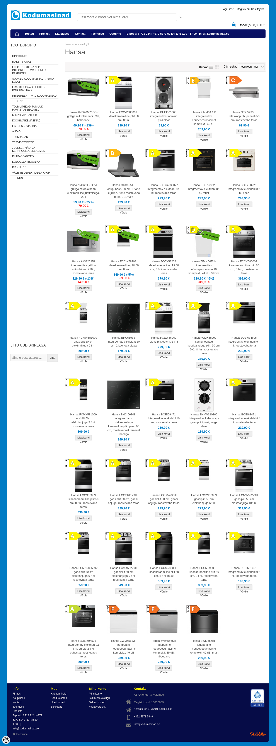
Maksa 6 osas (21, 61)
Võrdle (83, 139)
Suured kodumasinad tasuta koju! (33, 80)
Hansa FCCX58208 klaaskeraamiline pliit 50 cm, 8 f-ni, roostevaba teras (164, 267)
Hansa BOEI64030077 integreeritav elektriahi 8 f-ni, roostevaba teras (164, 189)
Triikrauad (20, 136)
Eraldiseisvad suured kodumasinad (28, 89)
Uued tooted (58, 702)
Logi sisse (228, 9)
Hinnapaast (20, 56)
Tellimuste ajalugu (99, 698)
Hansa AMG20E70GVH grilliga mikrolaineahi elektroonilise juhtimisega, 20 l (83, 190)
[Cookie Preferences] (6, 740)
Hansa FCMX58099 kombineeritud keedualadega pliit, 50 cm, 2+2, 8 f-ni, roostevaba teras (203, 345)
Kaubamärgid (82, 44)
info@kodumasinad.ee (147, 724)
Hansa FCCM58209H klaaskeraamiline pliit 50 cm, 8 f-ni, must (164, 571)
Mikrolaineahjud (24, 115)
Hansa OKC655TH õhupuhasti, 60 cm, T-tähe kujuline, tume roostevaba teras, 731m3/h (123, 190)
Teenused (97, 33)
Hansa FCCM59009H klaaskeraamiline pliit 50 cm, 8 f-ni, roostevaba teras (204, 573)
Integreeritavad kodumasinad (34, 95)
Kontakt (80, 33)
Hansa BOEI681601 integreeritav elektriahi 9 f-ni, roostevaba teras (244, 571)
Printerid (19, 167)
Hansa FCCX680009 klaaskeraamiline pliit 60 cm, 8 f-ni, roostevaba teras (244, 267)
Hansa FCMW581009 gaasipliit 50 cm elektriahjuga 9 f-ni (83, 341)
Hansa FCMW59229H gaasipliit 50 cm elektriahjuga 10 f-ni (244, 499)
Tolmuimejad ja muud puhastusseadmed (27, 108)
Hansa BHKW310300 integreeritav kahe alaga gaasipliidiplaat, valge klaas (204, 420)
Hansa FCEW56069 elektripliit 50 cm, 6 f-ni (164, 339)
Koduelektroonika (26, 161)
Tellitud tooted (97, 702)
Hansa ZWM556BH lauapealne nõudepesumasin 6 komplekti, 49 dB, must (204, 646)
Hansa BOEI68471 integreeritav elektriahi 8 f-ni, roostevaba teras (244, 418)
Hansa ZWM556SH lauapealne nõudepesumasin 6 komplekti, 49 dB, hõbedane (164, 648)
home (68, 44)
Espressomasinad (25, 126)
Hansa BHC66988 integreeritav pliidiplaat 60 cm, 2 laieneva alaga (123, 341)
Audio (16, 131)
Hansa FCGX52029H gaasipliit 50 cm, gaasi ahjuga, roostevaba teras (163, 499)
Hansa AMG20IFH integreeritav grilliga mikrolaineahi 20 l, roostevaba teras (83, 267)
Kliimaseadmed (23, 156)
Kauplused (62, 33)
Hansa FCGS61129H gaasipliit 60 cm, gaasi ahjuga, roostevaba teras (123, 499)
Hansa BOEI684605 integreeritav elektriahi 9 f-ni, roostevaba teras (244, 341)
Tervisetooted (23, 142)
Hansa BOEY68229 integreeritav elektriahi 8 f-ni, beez (244, 189)
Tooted (29, 33)
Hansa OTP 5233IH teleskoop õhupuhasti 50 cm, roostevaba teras (244, 116)
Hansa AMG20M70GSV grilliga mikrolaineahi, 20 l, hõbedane (83, 116)
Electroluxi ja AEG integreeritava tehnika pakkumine (29, 70)
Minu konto (95, 693)
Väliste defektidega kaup (31, 172)
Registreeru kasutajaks (250, 9)
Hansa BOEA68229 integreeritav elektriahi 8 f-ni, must (204, 189)
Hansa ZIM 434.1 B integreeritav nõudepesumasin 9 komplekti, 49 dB (204, 118)
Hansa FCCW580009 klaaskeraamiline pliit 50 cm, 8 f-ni (124, 116)
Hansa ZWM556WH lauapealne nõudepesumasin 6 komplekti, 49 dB (123, 646)
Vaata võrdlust (97, 706)
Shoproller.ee (258, 734)
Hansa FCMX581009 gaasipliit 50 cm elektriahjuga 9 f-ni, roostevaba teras (83, 420)
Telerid (17, 101)
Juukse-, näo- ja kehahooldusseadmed (28, 149)
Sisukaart (56, 706)
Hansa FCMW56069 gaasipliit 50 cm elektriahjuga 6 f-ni (204, 499)
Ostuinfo (115, 33)
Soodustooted (59, 698)
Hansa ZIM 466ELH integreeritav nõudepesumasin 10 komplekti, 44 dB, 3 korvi (204, 267)
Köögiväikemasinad (26, 120)
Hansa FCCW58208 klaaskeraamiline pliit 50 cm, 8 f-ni (124, 265)
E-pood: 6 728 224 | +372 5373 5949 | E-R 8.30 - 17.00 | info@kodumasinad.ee (177, 33)
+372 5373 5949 (143, 716)
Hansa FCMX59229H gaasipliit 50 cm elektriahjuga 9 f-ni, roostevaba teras (123, 573)
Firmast (44, 33)
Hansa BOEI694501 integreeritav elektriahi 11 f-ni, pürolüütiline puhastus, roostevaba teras (83, 648)
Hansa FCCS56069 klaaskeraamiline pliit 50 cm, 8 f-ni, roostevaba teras (83, 501)
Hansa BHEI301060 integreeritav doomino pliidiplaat (163, 116)
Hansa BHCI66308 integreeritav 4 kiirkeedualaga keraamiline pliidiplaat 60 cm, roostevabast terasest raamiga (123, 424)
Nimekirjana (211, 67)
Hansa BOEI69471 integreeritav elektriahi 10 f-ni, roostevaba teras (164, 418)
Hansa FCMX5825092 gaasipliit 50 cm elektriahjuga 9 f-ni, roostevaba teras (84, 573)
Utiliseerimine (20, 734)
